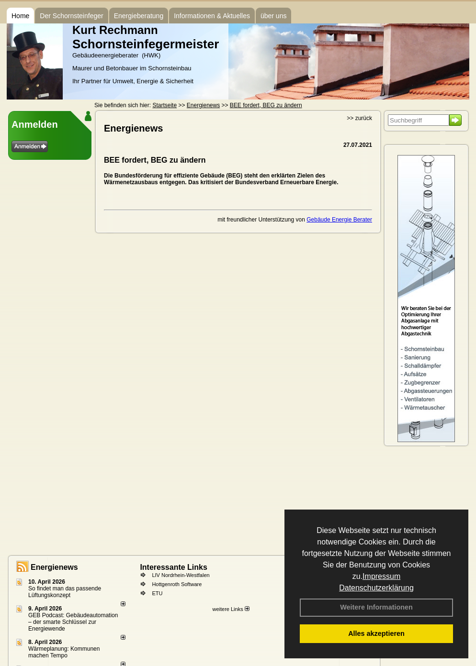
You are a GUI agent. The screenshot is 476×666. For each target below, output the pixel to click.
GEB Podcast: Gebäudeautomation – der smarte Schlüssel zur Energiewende (73, 622)
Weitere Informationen (376, 607)
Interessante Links (173, 567)
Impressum (381, 576)
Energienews (54, 567)
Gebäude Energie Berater (339, 219)
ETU (157, 593)
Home (20, 16)
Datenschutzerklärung (376, 588)
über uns (273, 16)
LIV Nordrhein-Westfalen (180, 575)
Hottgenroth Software (177, 584)
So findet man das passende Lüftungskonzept (64, 592)
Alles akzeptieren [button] (376, 633)
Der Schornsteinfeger (71, 16)
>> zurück (359, 118)
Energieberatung (139, 16)
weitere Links (230, 609)
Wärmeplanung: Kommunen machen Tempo (64, 652)
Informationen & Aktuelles (212, 16)
